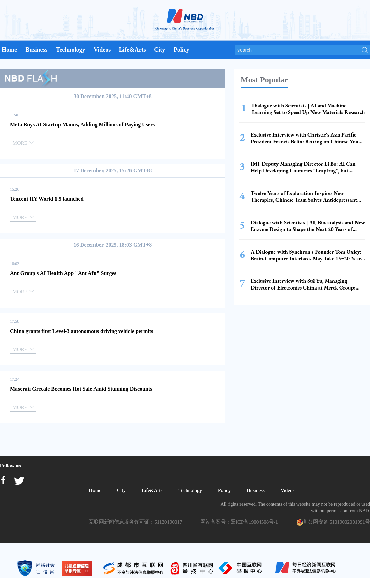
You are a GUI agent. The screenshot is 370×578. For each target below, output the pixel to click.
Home (9, 49)
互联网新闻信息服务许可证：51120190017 (136, 522)
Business (36, 49)
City (159, 49)
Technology (70, 49)
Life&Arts (132, 49)
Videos (102, 49)
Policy (181, 49)
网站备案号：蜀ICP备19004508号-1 (240, 522)
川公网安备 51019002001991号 (333, 522)
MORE (23, 143)
